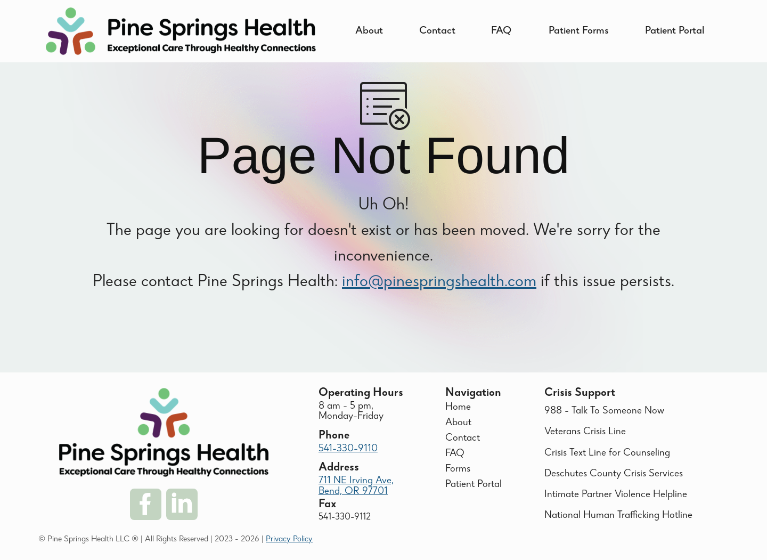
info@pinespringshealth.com (439, 293)
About (369, 31)
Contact (437, 31)
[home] (181, 31)
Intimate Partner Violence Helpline (615, 495)
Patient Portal (674, 31)
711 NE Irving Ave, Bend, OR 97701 (356, 486)
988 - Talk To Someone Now (604, 411)
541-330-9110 (348, 449)
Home (458, 407)
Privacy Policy (289, 539)
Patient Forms (579, 31)
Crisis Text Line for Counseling (607, 453)
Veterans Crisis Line (585, 432)
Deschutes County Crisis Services (613, 474)
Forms (457, 469)
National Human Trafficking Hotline (618, 515)
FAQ (501, 31)
